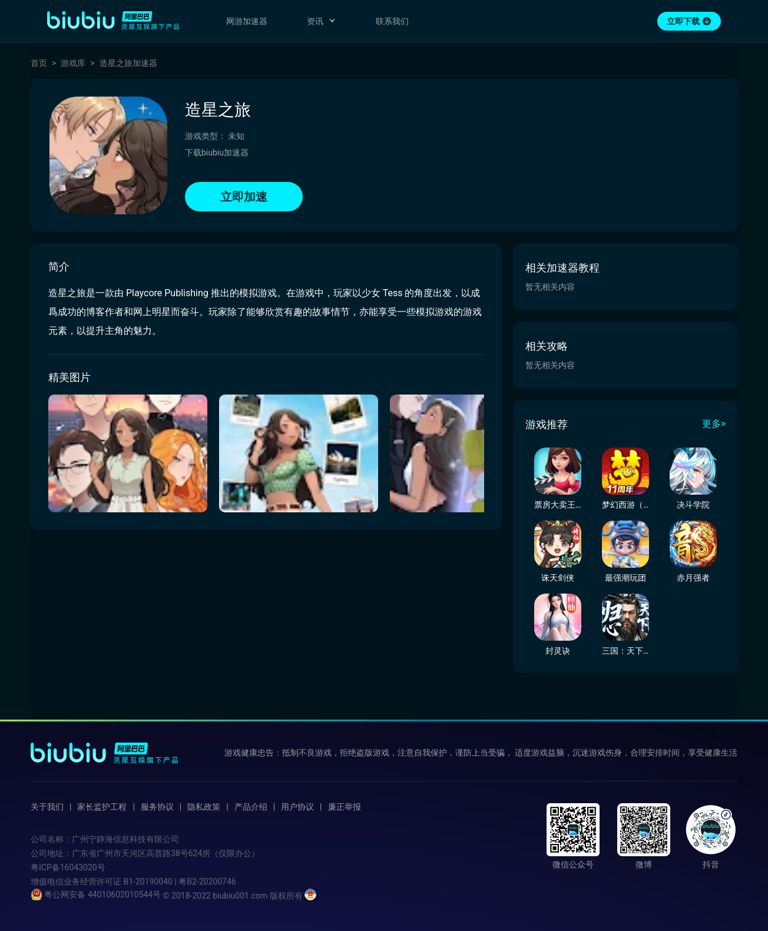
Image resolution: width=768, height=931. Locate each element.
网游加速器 (246, 21)
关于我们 (47, 807)
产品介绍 (250, 807)
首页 (39, 63)
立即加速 (243, 197)
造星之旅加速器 (128, 63)
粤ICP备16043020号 (68, 867)
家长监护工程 (102, 807)
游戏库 (73, 63)
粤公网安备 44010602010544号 (96, 894)
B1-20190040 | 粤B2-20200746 (179, 881)
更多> (714, 423)
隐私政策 (203, 807)
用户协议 (297, 807)
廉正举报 (344, 807)
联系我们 (392, 21)
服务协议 (157, 807)
